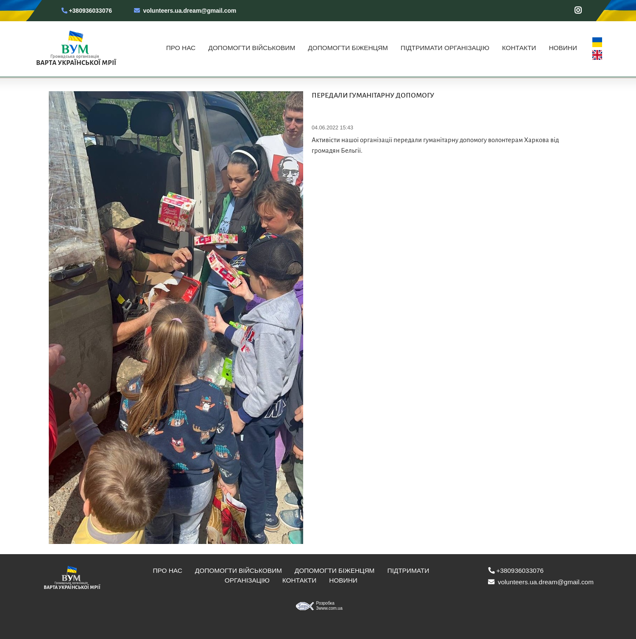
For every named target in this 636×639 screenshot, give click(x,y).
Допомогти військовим (251, 47)
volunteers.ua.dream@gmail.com (185, 10)
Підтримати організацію (445, 47)
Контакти (519, 47)
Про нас (180, 47)
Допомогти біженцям (348, 47)
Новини (563, 47)
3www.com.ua (329, 608)
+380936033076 (86, 10)
